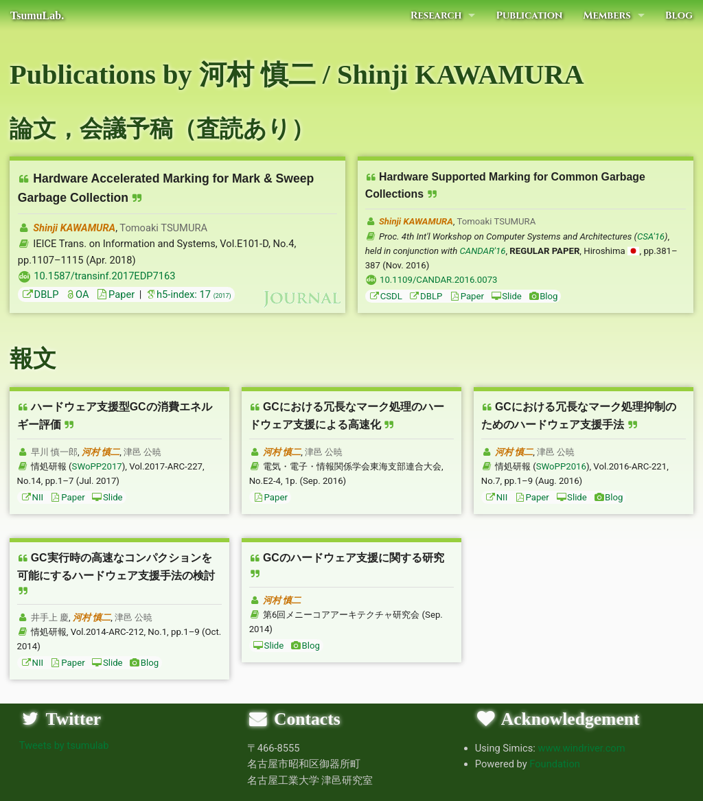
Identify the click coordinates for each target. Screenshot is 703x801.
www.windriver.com (581, 748)
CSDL (385, 296)
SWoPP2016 (561, 466)
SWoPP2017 (97, 466)
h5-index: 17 (188, 294)
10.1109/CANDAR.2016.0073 (438, 280)
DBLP (40, 294)
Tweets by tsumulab (64, 745)
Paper (115, 294)
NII (32, 497)
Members (606, 15)
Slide (506, 296)
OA (77, 294)
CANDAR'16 (483, 251)
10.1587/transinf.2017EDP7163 (104, 276)
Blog (679, 15)
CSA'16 (651, 236)
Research (436, 15)
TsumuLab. (37, 15)
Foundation (554, 764)
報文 (33, 358)
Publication (529, 15)
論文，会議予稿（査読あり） (162, 128)
